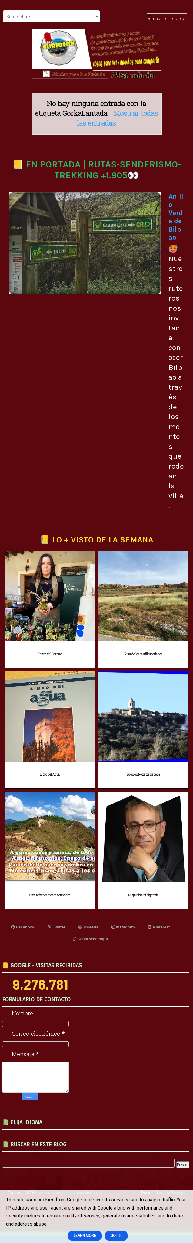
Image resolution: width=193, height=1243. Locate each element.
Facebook (22, 927)
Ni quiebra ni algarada (143, 895)
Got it (116, 1236)
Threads (88, 927)
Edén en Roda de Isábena (143, 774)
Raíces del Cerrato (50, 654)
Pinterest (159, 927)
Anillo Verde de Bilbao (175, 217)
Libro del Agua (50, 774)
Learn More (85, 1236)
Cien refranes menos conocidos (49, 895)
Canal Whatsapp (90, 939)
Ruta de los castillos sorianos (143, 654)
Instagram (123, 927)
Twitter (56, 927)
